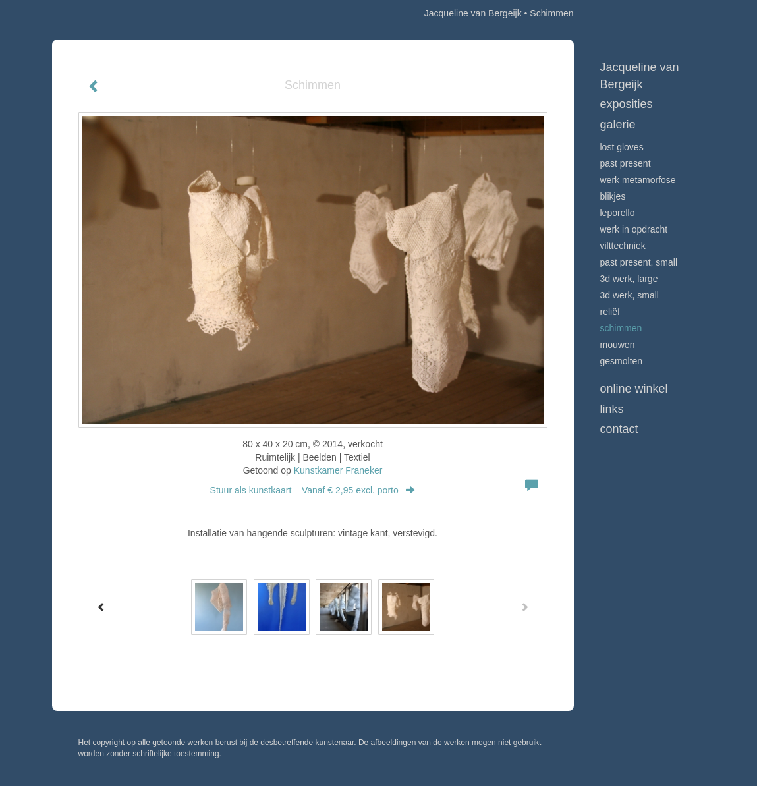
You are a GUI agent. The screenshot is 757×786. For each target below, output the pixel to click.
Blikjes (613, 196)
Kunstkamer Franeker (338, 470)
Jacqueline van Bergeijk (473, 13)
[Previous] (101, 607)
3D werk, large (629, 278)
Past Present (625, 163)
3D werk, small (629, 295)
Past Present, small (639, 262)
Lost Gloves (622, 147)
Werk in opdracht (634, 229)
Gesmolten (621, 361)
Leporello (617, 213)
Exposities (626, 104)
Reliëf (610, 311)
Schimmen (621, 328)
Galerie (618, 124)
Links (612, 409)
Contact (619, 428)
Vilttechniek (623, 245)
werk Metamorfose (638, 180)
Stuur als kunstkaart (313, 490)
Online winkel (634, 388)
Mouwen (617, 344)
